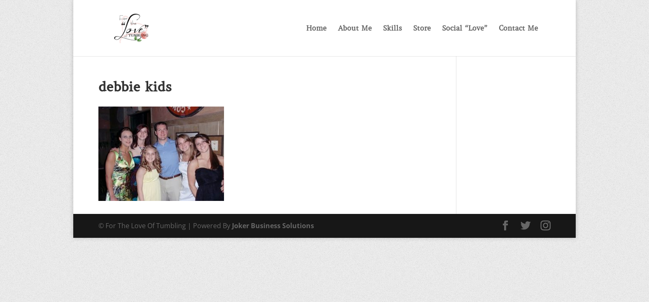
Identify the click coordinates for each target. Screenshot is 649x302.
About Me (355, 29)
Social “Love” (464, 29)
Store (422, 29)
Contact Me (518, 29)
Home (316, 29)
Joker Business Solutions (273, 225)
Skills (392, 29)
